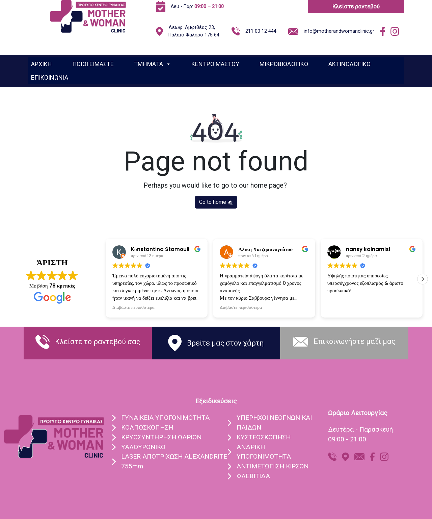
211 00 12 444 (260, 31)
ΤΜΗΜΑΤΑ (152, 64)
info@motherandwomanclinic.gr (339, 31)
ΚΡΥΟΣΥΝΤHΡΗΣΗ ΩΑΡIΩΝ (161, 437)
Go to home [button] (216, 202)
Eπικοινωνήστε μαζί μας (354, 341)
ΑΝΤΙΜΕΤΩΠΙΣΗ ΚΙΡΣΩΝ (272, 466)
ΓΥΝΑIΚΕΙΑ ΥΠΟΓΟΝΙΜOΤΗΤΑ (165, 417)
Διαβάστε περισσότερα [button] (133, 307)
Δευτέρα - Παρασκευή (360, 429)
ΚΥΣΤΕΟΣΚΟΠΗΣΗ (264, 437)
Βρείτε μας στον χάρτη (225, 343)
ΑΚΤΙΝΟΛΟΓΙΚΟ (349, 63)
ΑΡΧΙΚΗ (41, 63)
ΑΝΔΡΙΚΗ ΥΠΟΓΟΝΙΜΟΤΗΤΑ (264, 452)
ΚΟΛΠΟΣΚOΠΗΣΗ (147, 427)
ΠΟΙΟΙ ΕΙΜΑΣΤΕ (93, 63)
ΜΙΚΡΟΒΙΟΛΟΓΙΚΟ (284, 63)
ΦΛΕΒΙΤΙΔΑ (253, 476)
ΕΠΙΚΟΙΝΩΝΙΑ (49, 77)
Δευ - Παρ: (197, 6)
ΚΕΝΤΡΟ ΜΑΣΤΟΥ (215, 63)
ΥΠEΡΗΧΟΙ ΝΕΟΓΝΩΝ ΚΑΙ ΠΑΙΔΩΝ (274, 422)
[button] (422, 279)
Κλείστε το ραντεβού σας (97, 341)
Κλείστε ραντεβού (356, 6)
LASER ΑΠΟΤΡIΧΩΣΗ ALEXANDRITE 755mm (174, 461)
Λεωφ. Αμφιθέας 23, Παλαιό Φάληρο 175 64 (193, 31)
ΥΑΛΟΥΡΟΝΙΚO (143, 447)
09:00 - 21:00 (347, 439)
